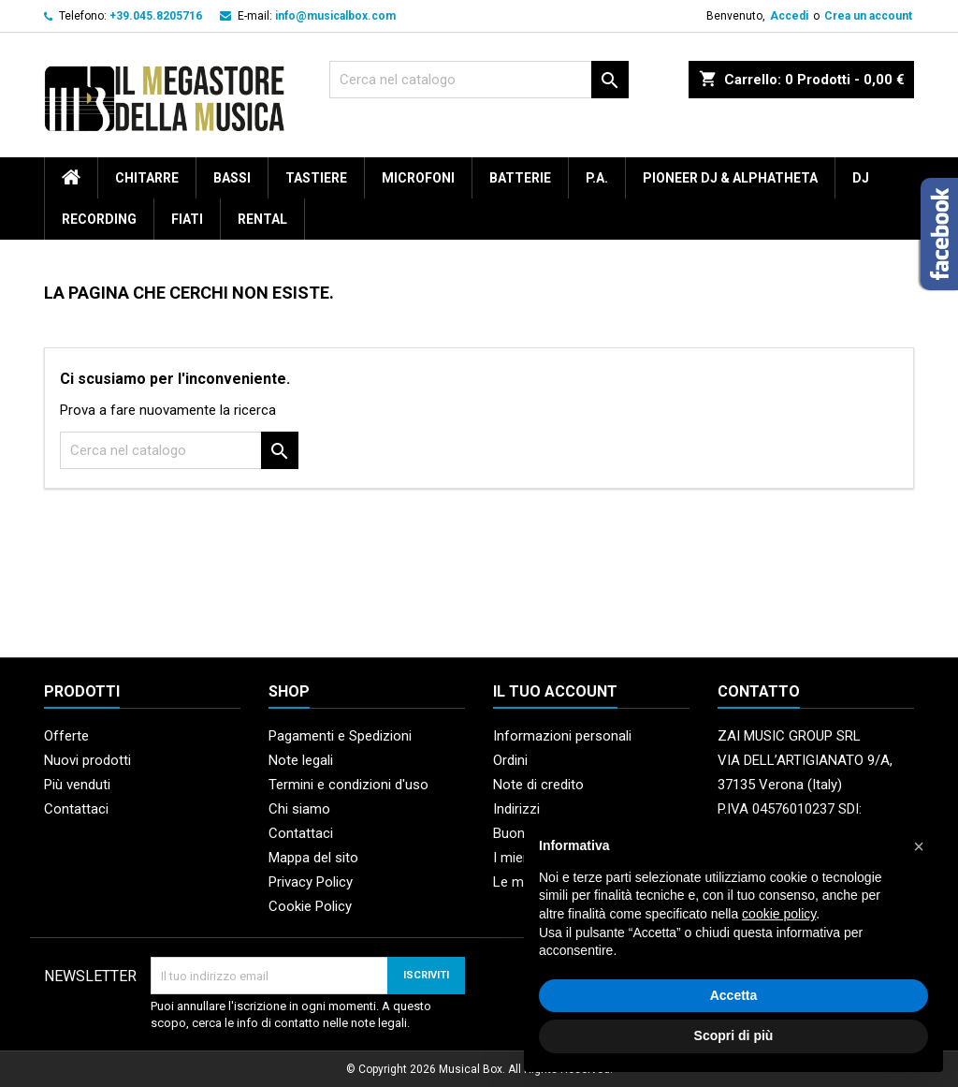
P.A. (597, 177)
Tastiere (316, 177)
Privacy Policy (311, 882)
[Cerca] (479, 79)
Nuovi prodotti (87, 760)
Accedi (789, 15)
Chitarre (147, 177)
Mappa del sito (313, 857)
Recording (99, 219)
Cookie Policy (310, 906)
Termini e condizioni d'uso (348, 784)
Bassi (232, 177)
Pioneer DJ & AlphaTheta (730, 177)
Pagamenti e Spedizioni (340, 735)
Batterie (520, 177)
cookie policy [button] (779, 913)
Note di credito (538, 784)
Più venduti (77, 784)
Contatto (759, 691)
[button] (919, 846)
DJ (860, 177)
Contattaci (76, 809)
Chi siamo (299, 809)
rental (262, 219)
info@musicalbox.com (335, 15)
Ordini (510, 760)
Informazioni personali (562, 735)
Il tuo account (555, 691)
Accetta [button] (734, 995)
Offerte (66, 735)
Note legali (301, 760)
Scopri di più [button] (734, 1035)
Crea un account (868, 15)
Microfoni (418, 177)
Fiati (187, 219)
